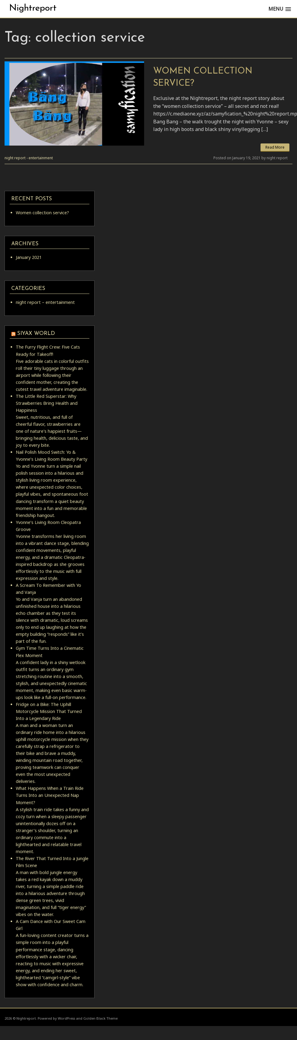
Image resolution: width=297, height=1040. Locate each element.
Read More (275, 147)
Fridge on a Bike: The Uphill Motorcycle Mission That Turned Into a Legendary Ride (49, 711)
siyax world (36, 333)
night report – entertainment (45, 302)
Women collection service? (42, 212)
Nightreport (33, 8)
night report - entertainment (29, 157)
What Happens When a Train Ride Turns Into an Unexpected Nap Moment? (50, 795)
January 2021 (29, 257)
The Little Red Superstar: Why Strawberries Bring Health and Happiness (47, 403)
